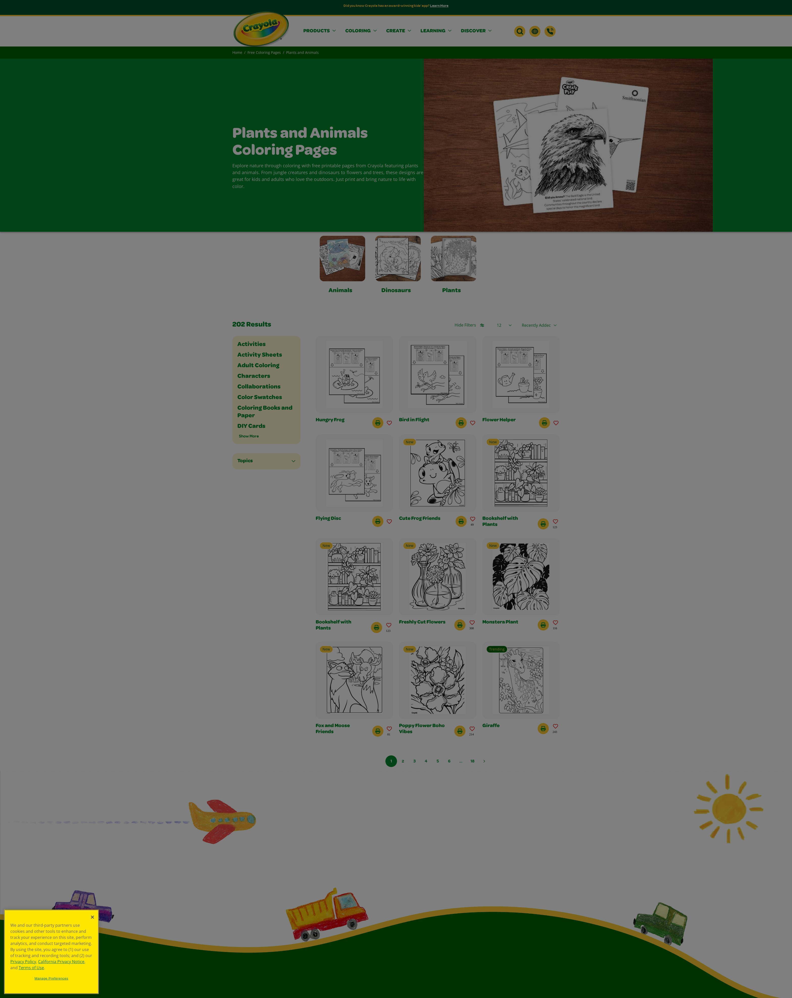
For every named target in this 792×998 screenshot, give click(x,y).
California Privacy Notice (61, 961)
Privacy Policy (23, 961)
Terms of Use (31, 967)
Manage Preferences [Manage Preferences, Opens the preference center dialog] (51, 978)
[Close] (92, 917)
